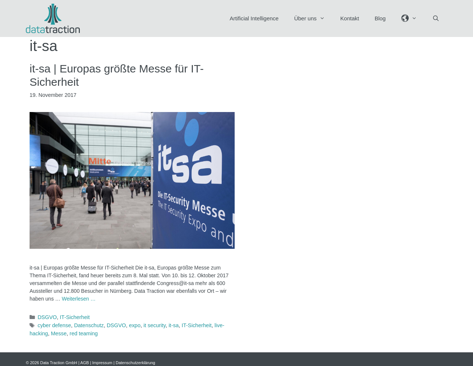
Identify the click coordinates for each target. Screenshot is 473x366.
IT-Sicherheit (75, 317)
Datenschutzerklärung (135, 362)
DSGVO (47, 317)
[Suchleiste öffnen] (436, 18)
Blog (380, 18)
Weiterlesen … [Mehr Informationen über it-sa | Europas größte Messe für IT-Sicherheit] (79, 299)
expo (134, 325)
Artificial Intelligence (254, 18)
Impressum (102, 362)
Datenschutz (88, 325)
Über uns (313, 18)
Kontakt (349, 18)
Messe (59, 333)
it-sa (173, 325)
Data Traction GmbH (58, 362)
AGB (84, 362)
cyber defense (54, 325)
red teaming (83, 333)
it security (154, 325)
